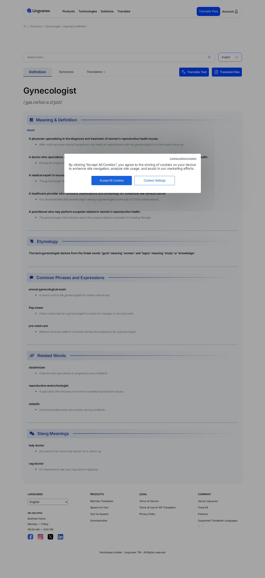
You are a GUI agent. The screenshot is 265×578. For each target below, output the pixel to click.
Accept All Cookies (112, 180)
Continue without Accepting (183, 158)
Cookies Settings (155, 180)
